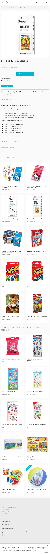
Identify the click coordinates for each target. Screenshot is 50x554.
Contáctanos (6, 537)
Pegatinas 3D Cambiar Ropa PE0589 (12, 424)
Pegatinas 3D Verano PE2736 (35, 391)
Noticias (3, 517)
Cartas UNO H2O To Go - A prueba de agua (37, 317)
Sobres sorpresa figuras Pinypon (11, 359)
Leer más (46, 552)
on (1, 147)
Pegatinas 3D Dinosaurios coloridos (36, 424)
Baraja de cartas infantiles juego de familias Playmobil (11, 252)
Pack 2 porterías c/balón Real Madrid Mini (12, 457)
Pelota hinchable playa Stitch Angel (36, 489)
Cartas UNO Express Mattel (34, 284)
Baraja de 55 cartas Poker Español (36, 219)
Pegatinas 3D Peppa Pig (8, 391)
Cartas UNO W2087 (7, 284)
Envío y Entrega (5, 513)
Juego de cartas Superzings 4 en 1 (36, 251)
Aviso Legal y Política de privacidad (9, 507)
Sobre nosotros (5, 509)
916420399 (6, 533)
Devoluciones (5, 515)
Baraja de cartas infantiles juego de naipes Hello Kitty (36, 186)
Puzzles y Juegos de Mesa (19, 7)
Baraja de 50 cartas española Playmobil (10, 186)
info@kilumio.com (8, 535)
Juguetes (8, 7)
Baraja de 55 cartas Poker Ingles (11, 219)
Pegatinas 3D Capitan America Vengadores (35, 359)
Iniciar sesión (4, 67)
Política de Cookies (6, 511)
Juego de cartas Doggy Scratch (10, 316)
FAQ (3, 505)
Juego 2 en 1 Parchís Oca (8, 489)
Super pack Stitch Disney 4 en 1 (35, 456)
